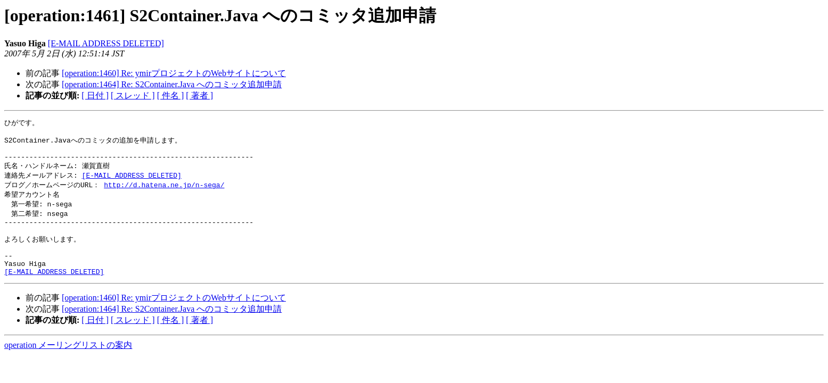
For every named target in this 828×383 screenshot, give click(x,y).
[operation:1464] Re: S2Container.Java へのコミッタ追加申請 (172, 84)
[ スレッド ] (133, 95)
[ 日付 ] (95, 95)
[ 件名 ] (170, 95)
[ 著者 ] (199, 95)
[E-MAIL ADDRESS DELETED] (106, 43)
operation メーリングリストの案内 (68, 364)
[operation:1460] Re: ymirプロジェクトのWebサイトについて (174, 73)
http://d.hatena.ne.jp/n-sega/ (164, 192)
